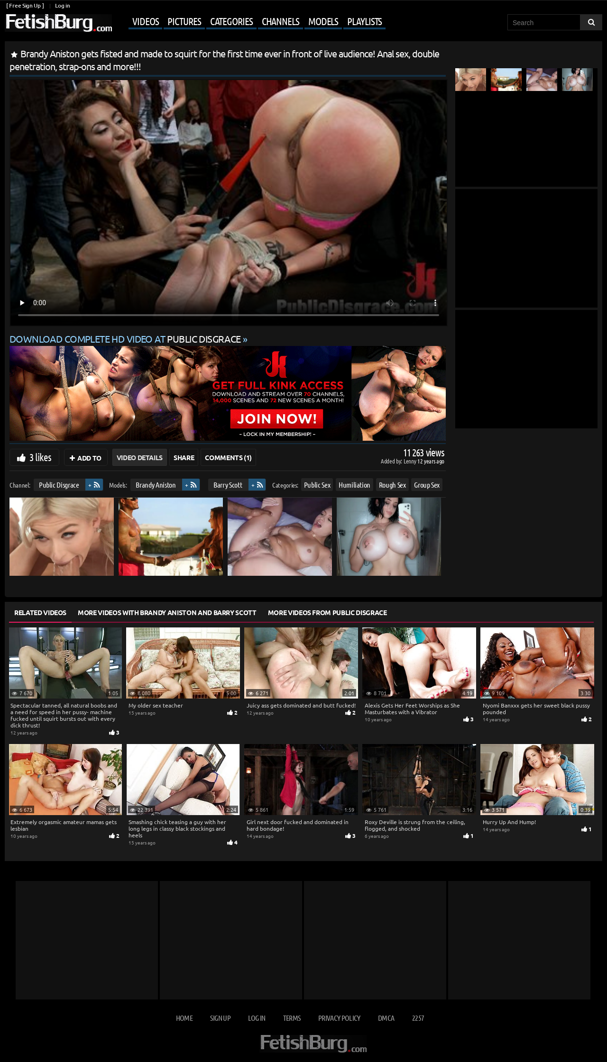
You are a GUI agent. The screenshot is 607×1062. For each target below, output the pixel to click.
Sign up (220, 1017)
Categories (231, 21)
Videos (145, 21)
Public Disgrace (59, 484)
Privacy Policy (339, 1017)
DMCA (386, 1017)
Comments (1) (228, 457)
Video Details (140, 457)
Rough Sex (392, 484)
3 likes (40, 457)
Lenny (410, 461)
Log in (62, 5)
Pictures (184, 21)
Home (184, 1017)
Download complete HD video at (126, 339)
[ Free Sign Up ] (25, 5)
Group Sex (427, 484)
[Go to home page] (58, 23)
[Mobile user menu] (250, 21)
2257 (418, 1017)
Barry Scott (227, 484)
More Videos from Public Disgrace (327, 612)
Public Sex (317, 484)
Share (184, 457)
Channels (280, 21)
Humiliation (354, 484)
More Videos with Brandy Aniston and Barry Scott (167, 612)
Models (323, 21)
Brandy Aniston (155, 484)
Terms (292, 1017)
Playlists (364, 21)
